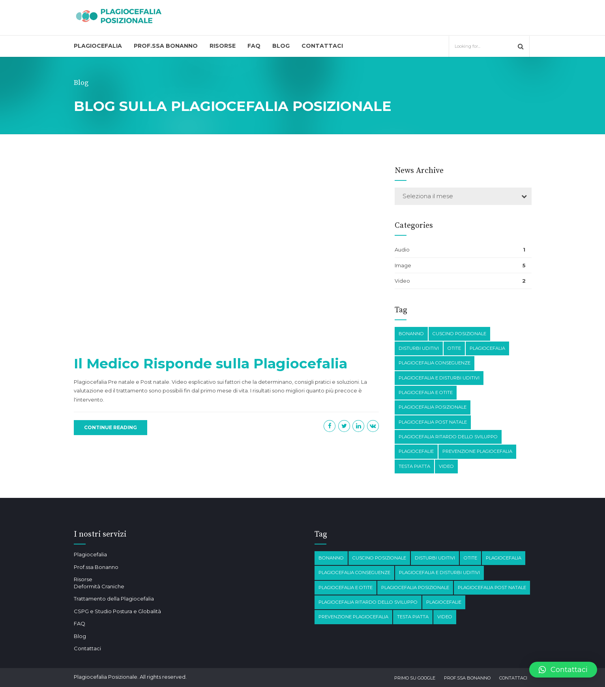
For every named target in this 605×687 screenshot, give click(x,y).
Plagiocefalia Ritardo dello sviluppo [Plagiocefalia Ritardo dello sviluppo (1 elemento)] (448, 436)
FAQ (253, 45)
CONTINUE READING (110, 427)
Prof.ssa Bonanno (166, 45)
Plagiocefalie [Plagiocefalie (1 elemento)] (416, 451)
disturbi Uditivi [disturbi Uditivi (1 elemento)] (419, 348)
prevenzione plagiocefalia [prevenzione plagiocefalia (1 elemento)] (477, 451)
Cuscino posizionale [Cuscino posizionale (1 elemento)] (459, 333)
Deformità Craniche (99, 586)
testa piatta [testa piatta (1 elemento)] (414, 466)
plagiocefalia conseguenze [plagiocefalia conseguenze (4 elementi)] (434, 363)
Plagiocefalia (98, 45)
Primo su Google (414, 678)
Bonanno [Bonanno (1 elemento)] (411, 333)
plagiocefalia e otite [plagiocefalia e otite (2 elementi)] (426, 392)
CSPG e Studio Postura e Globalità (117, 611)
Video (402, 281)
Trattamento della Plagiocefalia (114, 598)
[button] (563, 670)
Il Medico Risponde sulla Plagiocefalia (210, 363)
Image (403, 265)
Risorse (223, 45)
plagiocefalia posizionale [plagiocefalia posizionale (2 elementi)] (432, 407)
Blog (281, 45)
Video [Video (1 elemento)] (446, 466)
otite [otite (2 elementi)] (454, 348)
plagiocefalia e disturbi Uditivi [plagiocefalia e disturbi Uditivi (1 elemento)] (439, 378)
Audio (402, 249)
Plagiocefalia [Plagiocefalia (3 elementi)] (487, 348)
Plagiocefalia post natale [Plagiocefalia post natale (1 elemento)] (433, 422)
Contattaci (322, 45)
